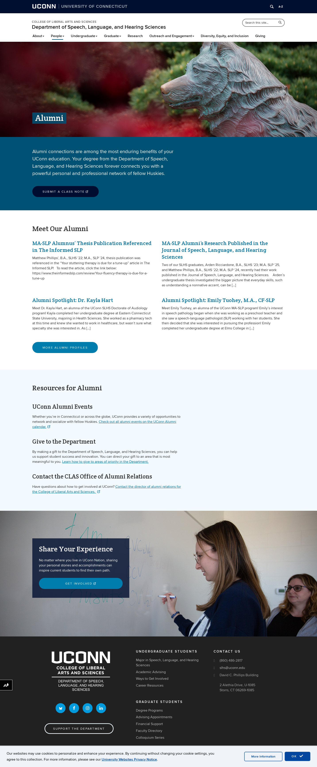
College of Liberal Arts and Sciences (64, 22)
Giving (260, 36)
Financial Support (149, 724)
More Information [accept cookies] (263, 756)
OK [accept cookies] (297, 756)
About (38, 36)
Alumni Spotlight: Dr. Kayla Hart (72, 300)
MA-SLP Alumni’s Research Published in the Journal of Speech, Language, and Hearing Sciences (215, 250)
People (57, 36)
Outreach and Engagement (171, 36)
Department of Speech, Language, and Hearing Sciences (99, 27)
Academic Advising (151, 672)
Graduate (112, 36)
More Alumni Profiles (65, 347)
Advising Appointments (154, 717)
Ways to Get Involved (152, 679)
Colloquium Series (150, 737)
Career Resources (149, 685)
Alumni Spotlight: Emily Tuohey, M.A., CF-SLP (218, 300)
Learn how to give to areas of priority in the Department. (105, 461)
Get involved (81, 583)
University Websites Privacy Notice (129, 759)
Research (135, 36)
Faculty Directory (149, 731)
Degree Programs (149, 710)
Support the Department (79, 729)
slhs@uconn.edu (232, 668)
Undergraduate (84, 36)
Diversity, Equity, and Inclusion (225, 36)
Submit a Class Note (66, 192)
